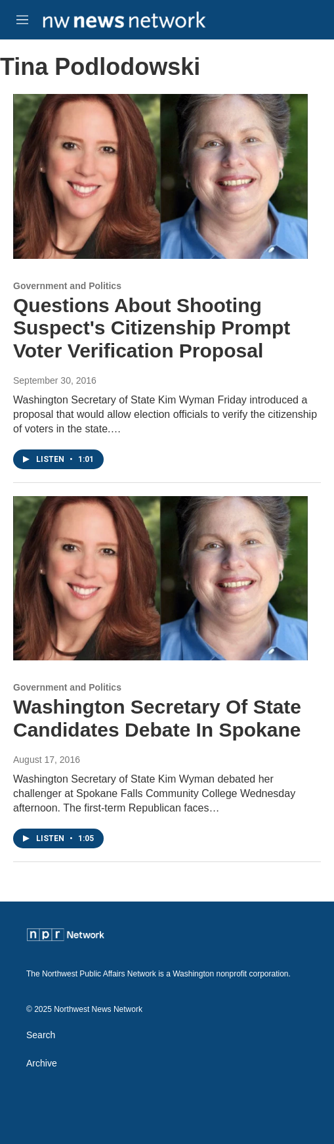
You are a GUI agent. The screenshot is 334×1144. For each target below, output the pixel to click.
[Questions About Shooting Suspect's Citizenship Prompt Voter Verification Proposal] (160, 176)
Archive (41, 1063)
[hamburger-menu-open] (21, 20)
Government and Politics (67, 286)
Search (40, 1035)
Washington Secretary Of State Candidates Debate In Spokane (157, 718)
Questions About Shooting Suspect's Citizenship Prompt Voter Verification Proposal (151, 328)
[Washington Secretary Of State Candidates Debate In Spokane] (160, 578)
